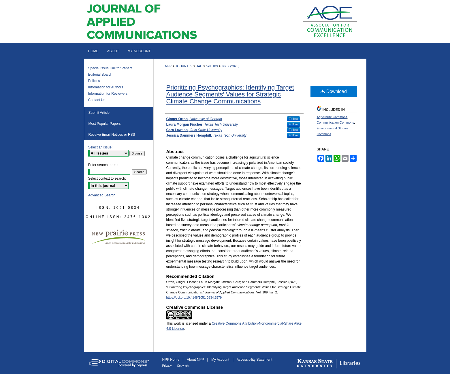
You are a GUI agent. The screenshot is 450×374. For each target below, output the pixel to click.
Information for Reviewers (108, 94)
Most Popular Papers (105, 124)
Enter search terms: (103, 165)
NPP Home (171, 360)
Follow (293, 118)
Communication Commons (335, 122)
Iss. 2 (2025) (230, 66)
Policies (94, 81)
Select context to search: (107, 178)
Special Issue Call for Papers (110, 68)
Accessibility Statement (254, 360)
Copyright (183, 365)
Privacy (167, 365)
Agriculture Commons (332, 117)
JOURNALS (184, 66)
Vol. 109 (212, 66)
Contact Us (96, 100)
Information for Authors (105, 87)
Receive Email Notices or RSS (112, 135)
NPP (168, 66)
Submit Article (99, 113)
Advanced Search (102, 195)
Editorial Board (99, 74)
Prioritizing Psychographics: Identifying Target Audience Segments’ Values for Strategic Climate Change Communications (230, 94)
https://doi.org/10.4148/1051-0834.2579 (194, 297)
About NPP (196, 360)
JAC (199, 66)
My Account (220, 360)
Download (334, 91)
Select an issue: (100, 147)
